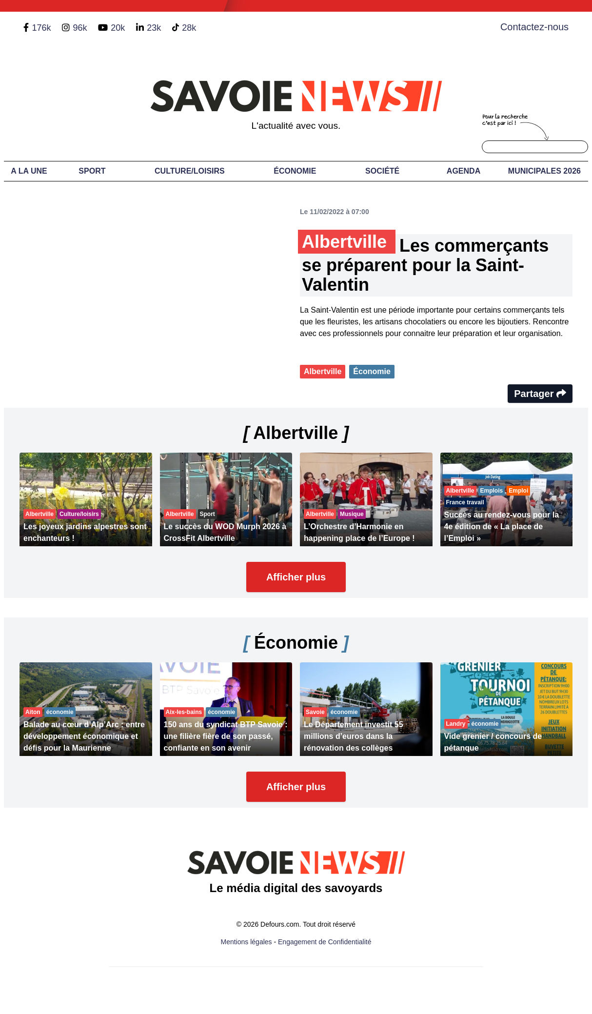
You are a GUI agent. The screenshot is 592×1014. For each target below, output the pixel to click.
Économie (295, 171)
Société (382, 171)
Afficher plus (296, 577)
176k (41, 28)
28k (189, 28)
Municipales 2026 (544, 171)
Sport (92, 171)
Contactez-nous (534, 26)
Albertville (322, 371)
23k (154, 28)
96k (80, 28)
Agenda (463, 171)
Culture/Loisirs (190, 171)
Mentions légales (246, 942)
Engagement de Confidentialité (324, 942)
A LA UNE (29, 171)
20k (118, 28)
